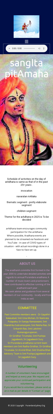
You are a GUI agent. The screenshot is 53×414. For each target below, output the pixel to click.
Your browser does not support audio (26, 48)
